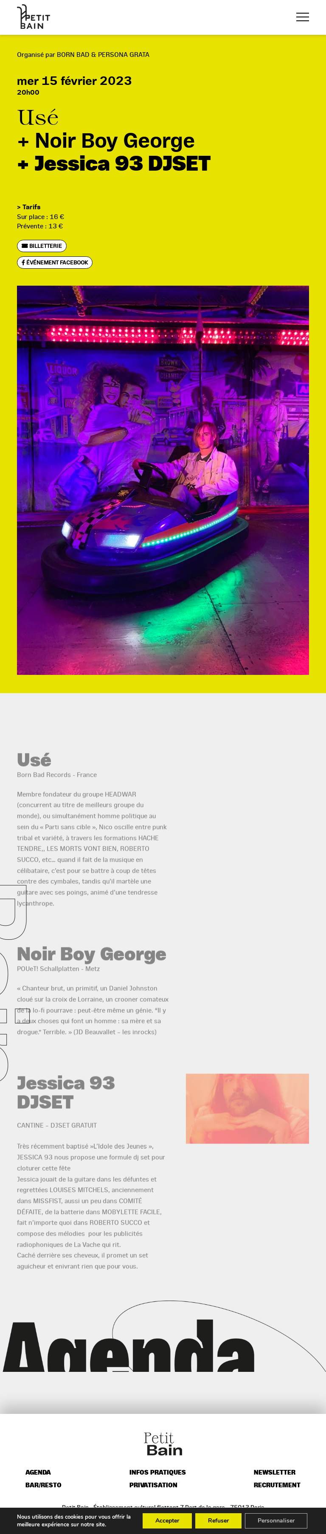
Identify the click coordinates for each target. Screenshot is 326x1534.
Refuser (218, 1521)
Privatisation (153, 1485)
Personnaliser (276, 1521)
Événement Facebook (55, 262)
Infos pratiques (157, 1472)
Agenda (38, 1472)
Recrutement (277, 1485)
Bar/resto (43, 1485)
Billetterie (42, 246)
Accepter (167, 1521)
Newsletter (274, 1472)
